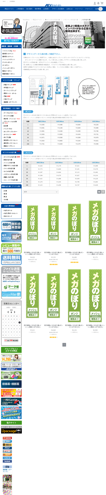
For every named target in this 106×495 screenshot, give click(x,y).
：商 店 (4, 196)
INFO (4, 1)
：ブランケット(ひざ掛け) (9, 122)
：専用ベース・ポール (9, 93)
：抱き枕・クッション (11, 119)
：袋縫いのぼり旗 (7, 177)
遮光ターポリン (7, 71)
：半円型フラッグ (7, 87)
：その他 (5, 199)
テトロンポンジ (7, 62)
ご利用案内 (12, 1)
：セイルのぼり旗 (7, 171)
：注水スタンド (7, 216)
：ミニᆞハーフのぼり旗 (10, 180)
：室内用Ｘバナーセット (10, 140)
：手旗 (6, 96)
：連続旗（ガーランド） (10, 102)
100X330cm (42, 121)
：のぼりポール (7, 210)
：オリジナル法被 (7, 116)
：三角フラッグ (7, 99)
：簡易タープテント (8, 146)
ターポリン (5, 65)
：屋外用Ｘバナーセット (10, 143)
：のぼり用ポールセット (10, 213)
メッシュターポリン (8, 68)
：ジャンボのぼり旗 (8, 168)
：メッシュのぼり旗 (8, 163)
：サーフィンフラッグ (9, 90)
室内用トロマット (7, 53)
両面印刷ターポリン (8, 74)
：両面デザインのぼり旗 (10, 165)
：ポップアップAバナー (9, 131)
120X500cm (96, 121)
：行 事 (4, 191)
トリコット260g (9, 51)
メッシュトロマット (8, 59)
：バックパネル (7, 129)
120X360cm (60, 121)
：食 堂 (4, 194)
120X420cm (78, 121)
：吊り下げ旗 (6, 137)
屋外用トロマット (7, 56)
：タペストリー (9, 134)
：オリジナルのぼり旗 (11, 157)
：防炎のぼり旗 (7, 160)
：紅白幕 (5, 126)
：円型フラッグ (9, 85)
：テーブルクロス (9, 113)
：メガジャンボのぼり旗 (10, 174)
